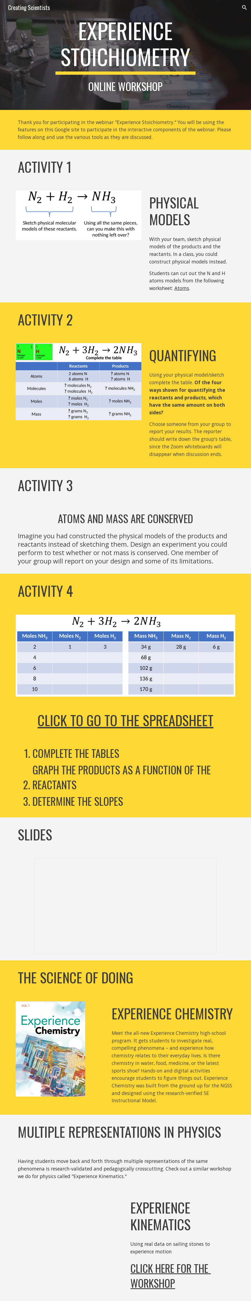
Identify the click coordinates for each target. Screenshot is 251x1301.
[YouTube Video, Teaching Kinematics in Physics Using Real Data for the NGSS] (69, 1228)
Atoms (181, 288)
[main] (125, 55)
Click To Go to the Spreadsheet (125, 720)
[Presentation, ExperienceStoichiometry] (126, 906)
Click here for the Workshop (170, 1275)
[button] (244, 7)
